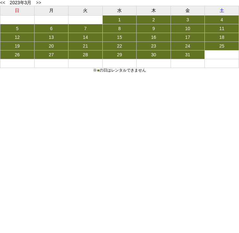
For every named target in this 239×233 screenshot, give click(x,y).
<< (2, 2)
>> (38, 2)
